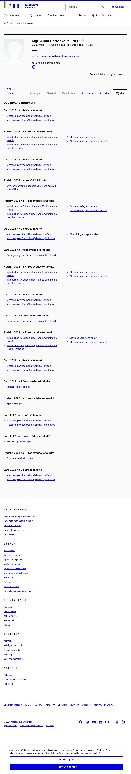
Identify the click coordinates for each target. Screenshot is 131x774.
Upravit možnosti (91, 756)
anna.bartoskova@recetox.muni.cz (61, 56)
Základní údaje (12, 91)
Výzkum (9, 543)
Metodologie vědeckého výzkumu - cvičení (29, 116)
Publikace (87, 93)
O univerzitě (15, 600)
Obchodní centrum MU (68, 705)
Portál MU (50, 705)
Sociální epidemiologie (19, 387)
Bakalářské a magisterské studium (19, 516)
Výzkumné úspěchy (13, 559)
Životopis (35, 93)
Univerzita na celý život (14, 530)
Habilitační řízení (11, 586)
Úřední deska (10, 611)
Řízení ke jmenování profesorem (19, 591)
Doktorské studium (12, 525)
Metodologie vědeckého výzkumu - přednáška (31, 120)
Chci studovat (16, 509)
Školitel (51, 93)
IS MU (28, 705)
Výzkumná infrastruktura (15, 568)
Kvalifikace (68, 93)
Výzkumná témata (12, 564)
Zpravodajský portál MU (15, 679)
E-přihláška (9, 534)
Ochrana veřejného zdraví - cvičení (88, 141)
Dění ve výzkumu (12, 555)
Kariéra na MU (10, 616)
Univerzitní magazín (13, 705)
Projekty (105, 93)
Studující (107, 15)
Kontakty (8, 641)
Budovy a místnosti (12, 659)
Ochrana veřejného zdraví (83, 137)
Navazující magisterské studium (18, 521)
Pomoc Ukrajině (88, 15)
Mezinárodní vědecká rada (16, 573)
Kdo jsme (8, 607)
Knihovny (8, 654)
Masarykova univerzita (21, 722)
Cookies (50, 725)
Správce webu (10, 725)
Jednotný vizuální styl (104, 705)
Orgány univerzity (12, 650)
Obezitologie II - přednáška (84, 234)
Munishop (86, 705)
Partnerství (9, 620)
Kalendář (8, 675)
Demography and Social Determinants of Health (32, 255)
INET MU (38, 705)
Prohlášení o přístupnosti (31, 725)
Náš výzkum (9, 550)
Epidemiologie (14, 403)
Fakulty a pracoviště (13, 645)
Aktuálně (11, 668)
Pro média (8, 684)
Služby (7, 625)
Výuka (120, 93)
